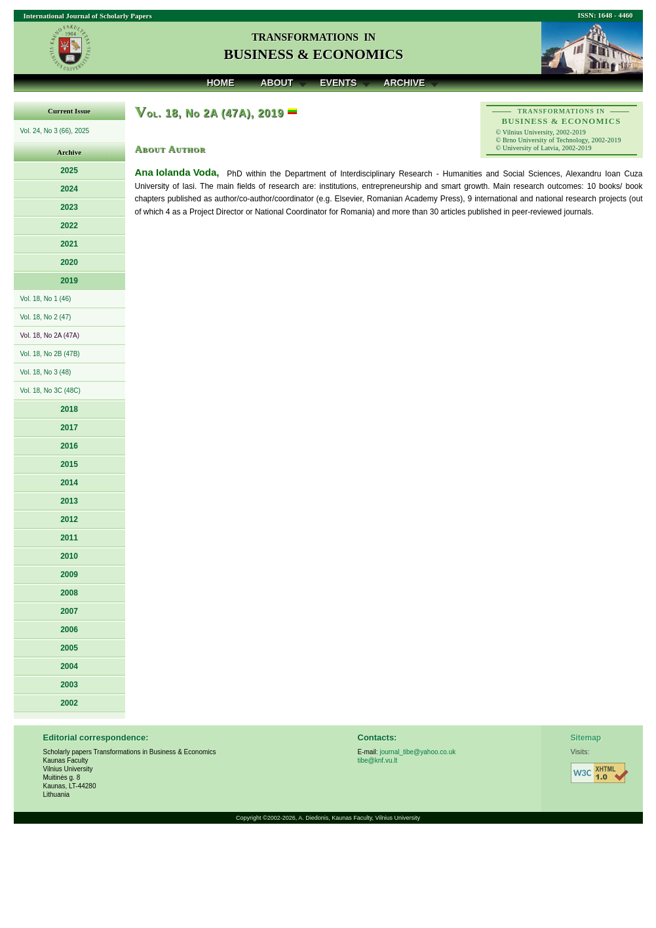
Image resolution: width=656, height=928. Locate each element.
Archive (404, 82)
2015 (69, 464)
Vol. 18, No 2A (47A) (50, 335)
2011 (69, 537)
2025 (69, 170)
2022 (69, 225)
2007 (69, 611)
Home (221, 82)
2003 (69, 684)
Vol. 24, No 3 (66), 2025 (55, 130)
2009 (69, 574)
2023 (69, 207)
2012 (69, 519)
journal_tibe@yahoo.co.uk (417, 752)
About (277, 82)
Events (338, 82)
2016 (69, 446)
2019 (69, 280)
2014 (69, 482)
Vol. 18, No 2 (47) (45, 317)
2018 (69, 409)
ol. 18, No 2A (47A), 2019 (209, 113)
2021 (69, 244)
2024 (69, 188)
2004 (69, 666)
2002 (69, 703)
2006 (69, 629)
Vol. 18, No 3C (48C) (50, 390)
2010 (69, 556)
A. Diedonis (313, 818)
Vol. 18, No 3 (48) (45, 372)
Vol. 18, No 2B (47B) (50, 353)
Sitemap (586, 737)
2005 (69, 648)
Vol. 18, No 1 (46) (45, 298)
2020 (69, 262)
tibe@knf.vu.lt (378, 760)
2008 (69, 592)
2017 (69, 427)
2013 (69, 501)
